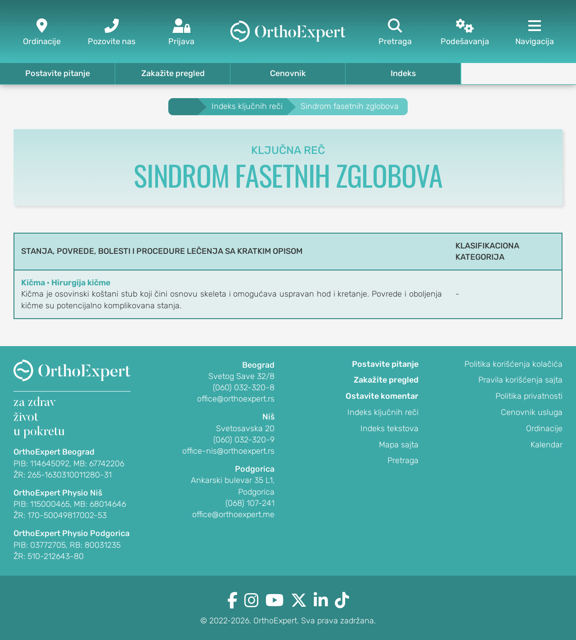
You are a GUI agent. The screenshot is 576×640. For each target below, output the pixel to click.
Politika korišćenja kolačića (513, 364)
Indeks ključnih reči (382, 412)
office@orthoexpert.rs (235, 399)
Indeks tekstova (389, 428)
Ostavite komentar (382, 396)
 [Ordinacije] (42, 32)
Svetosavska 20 (245, 428)
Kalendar (546, 445)
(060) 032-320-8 (243, 387)
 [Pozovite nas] (111, 32)
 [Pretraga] (395, 32)
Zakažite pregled (173, 73)
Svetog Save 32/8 (241, 376)
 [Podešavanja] (464, 32)
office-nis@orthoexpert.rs (228, 451)
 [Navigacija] (534, 32)
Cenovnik (288, 73)
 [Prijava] (181, 32)
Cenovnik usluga (531, 412)
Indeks (403, 73)
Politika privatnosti (528, 396)
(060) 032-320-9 (243, 440)
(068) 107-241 (249, 503)
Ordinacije (544, 428)
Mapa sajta (398, 445)
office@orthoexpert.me (233, 514)
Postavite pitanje (57, 73)
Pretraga (402, 460)
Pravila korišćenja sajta (520, 380)
